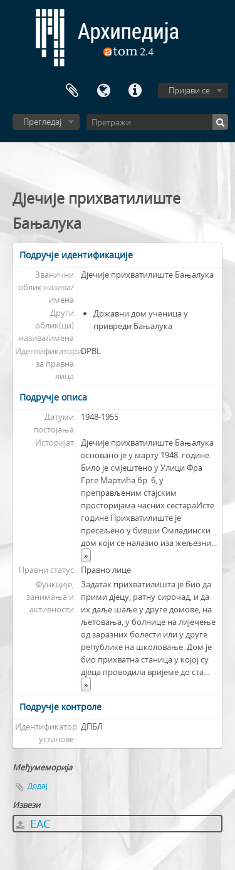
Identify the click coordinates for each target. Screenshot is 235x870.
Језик (103, 91)
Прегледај (42, 121)
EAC (33, 823)
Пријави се (189, 90)
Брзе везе (134, 91)
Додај (38, 785)
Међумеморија (72, 91)
